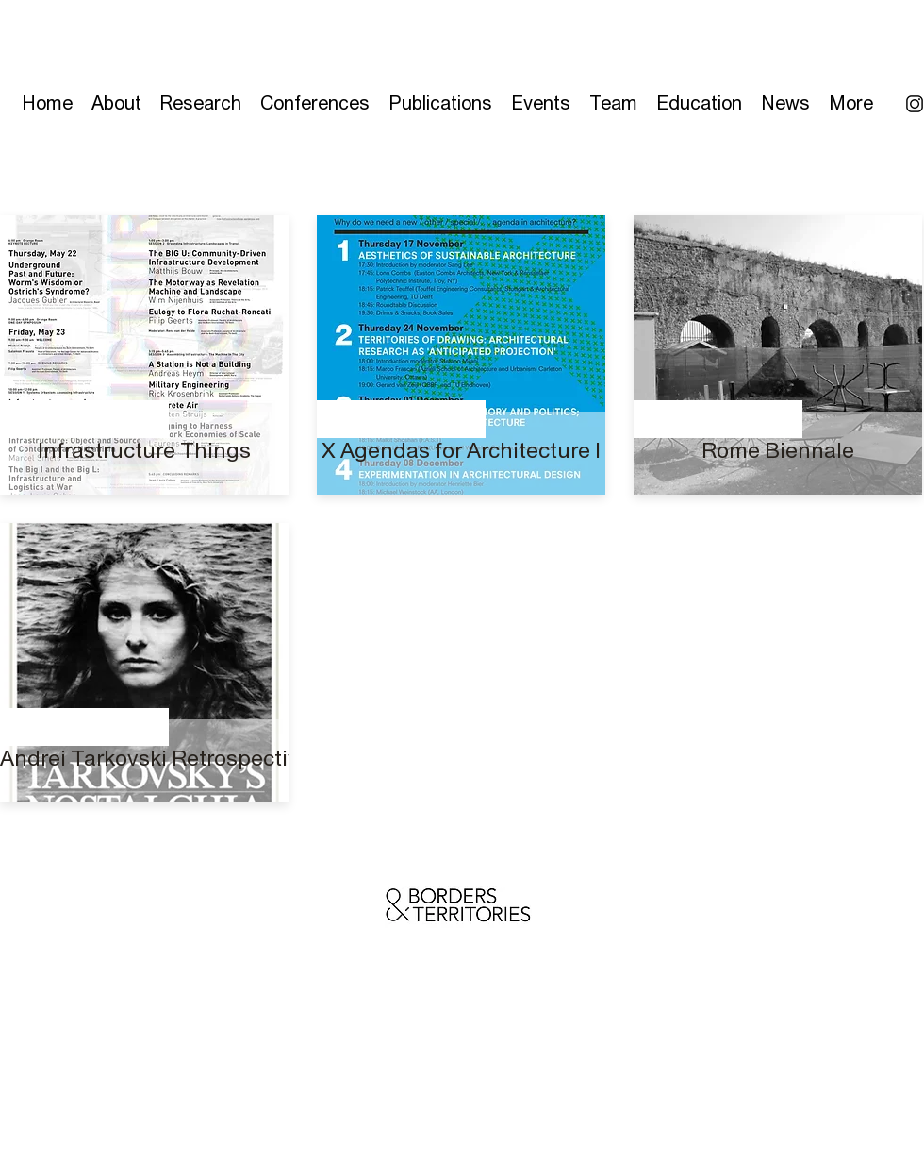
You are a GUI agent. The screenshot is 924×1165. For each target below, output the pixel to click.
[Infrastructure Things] (144, 450)
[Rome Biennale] (778, 450)
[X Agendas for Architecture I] (461, 450)
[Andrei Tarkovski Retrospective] (155, 758)
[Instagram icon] (914, 103)
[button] (440, 99)
